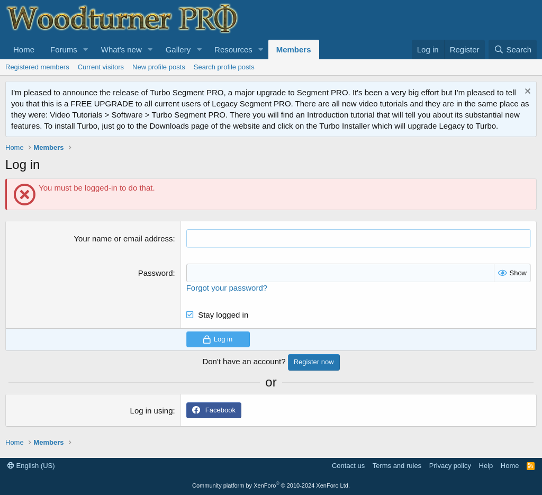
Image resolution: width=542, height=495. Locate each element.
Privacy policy (450, 466)
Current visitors (101, 67)
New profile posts (158, 67)
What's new (121, 49)
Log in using (151, 410)
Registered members (37, 67)
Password (155, 272)
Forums (63, 49)
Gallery (178, 49)
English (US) (31, 466)
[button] (85, 49)
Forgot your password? (226, 287)
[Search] (513, 49)
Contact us (348, 466)
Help (486, 466)
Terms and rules (397, 466)
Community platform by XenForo (271, 485)
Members (293, 49)
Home (23, 49)
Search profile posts (224, 67)
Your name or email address (123, 238)
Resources (233, 49)
